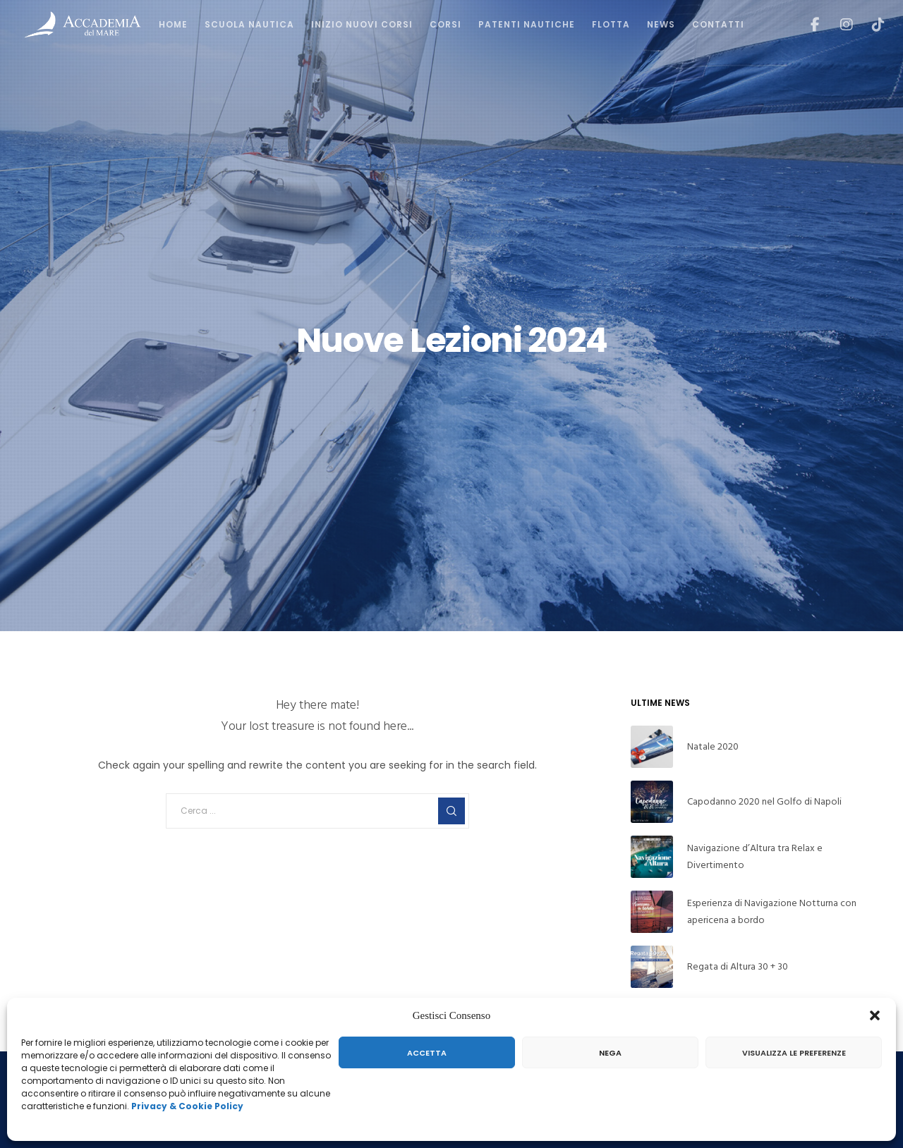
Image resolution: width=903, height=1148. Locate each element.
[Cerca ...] (317, 811)
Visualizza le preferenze (794, 1052)
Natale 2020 (713, 746)
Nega (610, 1052)
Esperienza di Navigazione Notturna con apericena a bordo (771, 911)
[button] (875, 1015)
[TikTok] (869, 24)
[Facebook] (806, 24)
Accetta (427, 1052)
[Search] (451, 811)
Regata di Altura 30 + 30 (737, 966)
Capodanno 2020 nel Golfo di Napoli (764, 801)
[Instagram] (838, 24)
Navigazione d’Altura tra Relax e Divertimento (755, 856)
